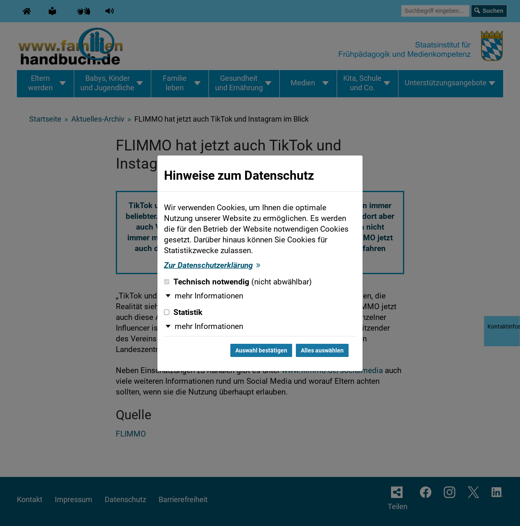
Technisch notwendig (238, 281)
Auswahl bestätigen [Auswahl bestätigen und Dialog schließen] (261, 350)
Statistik (183, 312)
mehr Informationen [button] (209, 296)
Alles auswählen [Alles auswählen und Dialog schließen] (322, 350)
